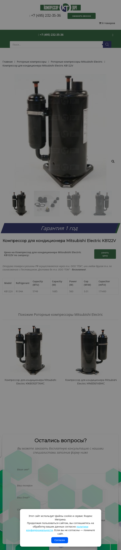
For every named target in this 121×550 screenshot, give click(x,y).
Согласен (59, 540)
